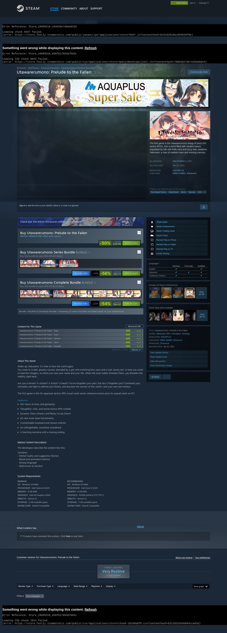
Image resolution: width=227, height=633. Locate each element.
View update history (159, 356)
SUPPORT (96, 8)
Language (62, 592)
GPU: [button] (168, 602)
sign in (192, 3)
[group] (113, 602)
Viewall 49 (201, 296)
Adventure (161, 337)
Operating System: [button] (141, 602)
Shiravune (191, 177)
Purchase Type (44, 592)
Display (109, 592)
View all (140, 531)
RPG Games (33, 72)
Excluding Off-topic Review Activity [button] (65, 602)
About (83, 8)
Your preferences (202, 561)
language (203, 3)
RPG (168, 337)
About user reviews (184, 561)
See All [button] (135, 354)
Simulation (176, 337)
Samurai (192, 196)
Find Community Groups (161, 369)
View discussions (158, 365)
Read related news (158, 360)
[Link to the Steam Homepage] (31, 11)
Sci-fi (200, 196)
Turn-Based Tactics (158, 196)
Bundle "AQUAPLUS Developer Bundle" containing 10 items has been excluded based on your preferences (71, 315)
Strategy (186, 337)
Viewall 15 (202, 319)
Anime (183, 196)
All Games (21, 72)
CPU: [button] (157, 602)
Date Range (79, 592)
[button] (131, 247)
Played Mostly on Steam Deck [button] (114, 602)
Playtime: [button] (90, 602)
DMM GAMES (179, 177)
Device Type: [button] (182, 602)
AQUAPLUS (178, 174)
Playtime (95, 592)
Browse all (134, 330)
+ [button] (204, 196)
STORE (54, 8)
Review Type (24, 592)
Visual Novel (173, 196)
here (68, 540)
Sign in (22, 209)
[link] (110, 247)
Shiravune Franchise (50, 72)
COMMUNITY (69, 8)
